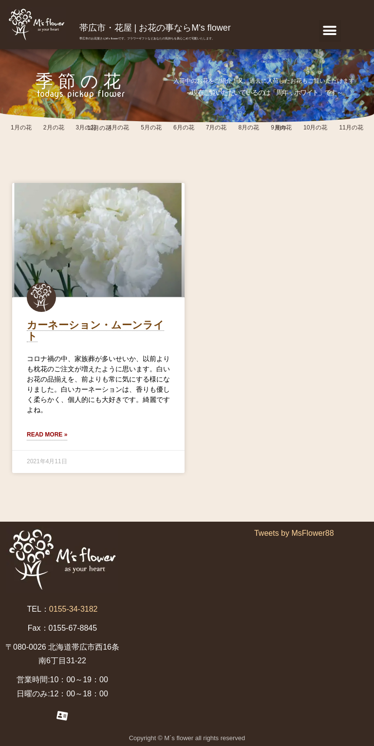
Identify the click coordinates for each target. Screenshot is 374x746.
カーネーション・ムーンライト (95, 330)
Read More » (47, 434)
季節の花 (81, 81)
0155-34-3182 (73, 609)
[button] (330, 31)
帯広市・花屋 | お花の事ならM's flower (155, 28)
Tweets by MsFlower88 (294, 533)
